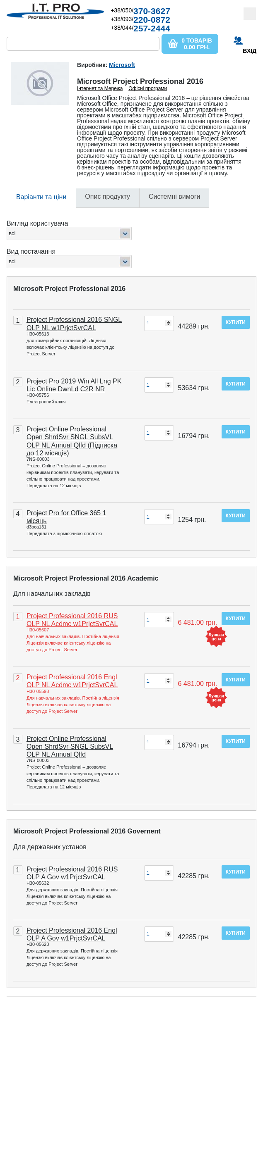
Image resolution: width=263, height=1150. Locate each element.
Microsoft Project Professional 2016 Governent (87, 831)
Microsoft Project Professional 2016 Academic (86, 578)
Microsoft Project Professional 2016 (69, 288)
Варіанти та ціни (41, 196)
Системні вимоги (174, 196)
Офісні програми (147, 88)
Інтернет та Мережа (100, 88)
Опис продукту (107, 196)
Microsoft (122, 65)
